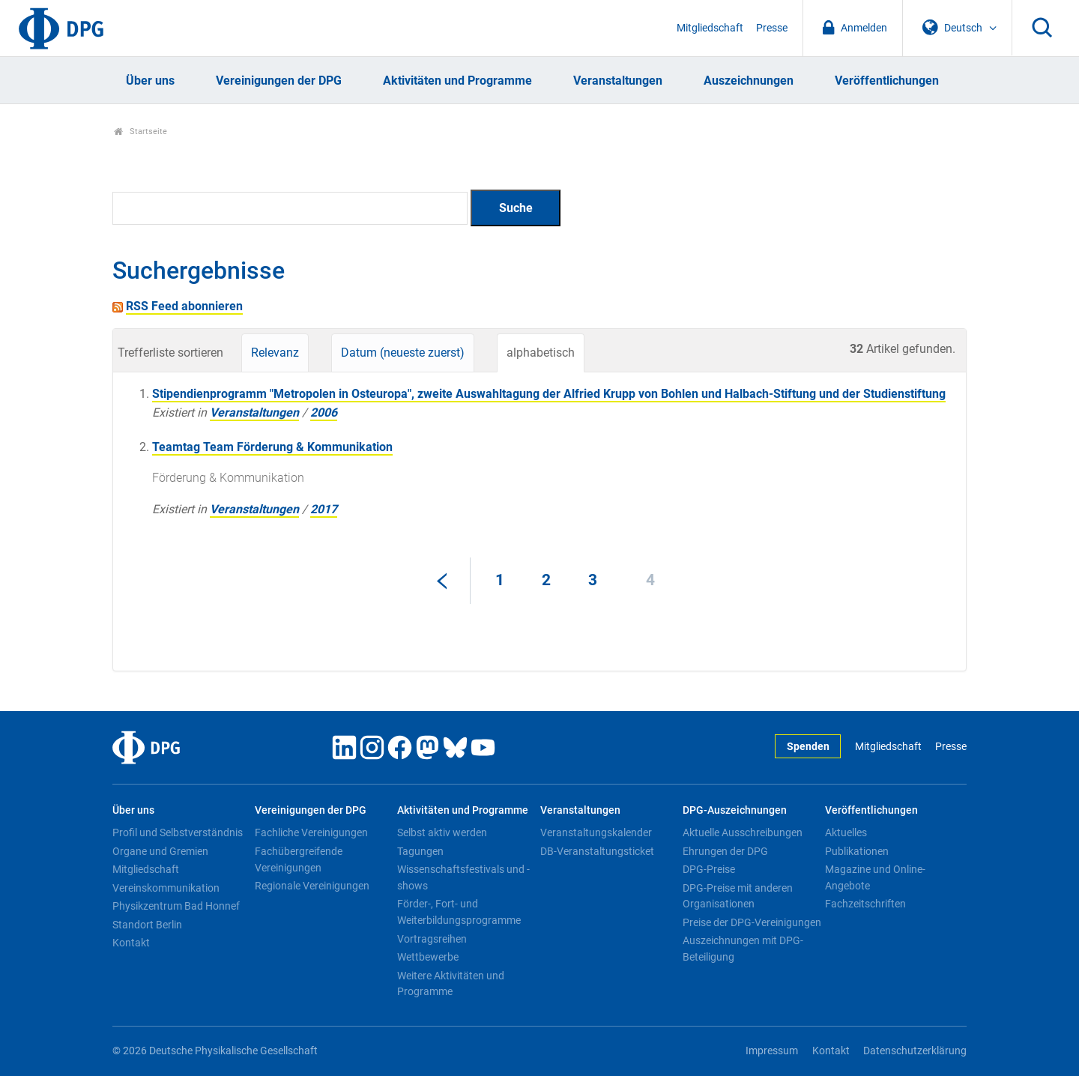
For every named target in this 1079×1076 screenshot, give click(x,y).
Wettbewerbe (428, 957)
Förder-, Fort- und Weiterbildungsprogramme (459, 912)
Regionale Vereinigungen (312, 886)
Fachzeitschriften (865, 904)
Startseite (140, 131)
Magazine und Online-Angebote (875, 877)
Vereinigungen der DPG (279, 80)
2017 (323, 509)
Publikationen (857, 851)
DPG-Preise (709, 869)
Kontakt (131, 943)
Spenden (808, 746)
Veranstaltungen (617, 80)
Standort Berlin (147, 925)
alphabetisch (541, 352)
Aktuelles (846, 832)
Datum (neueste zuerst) (403, 352)
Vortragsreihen (432, 939)
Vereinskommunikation (166, 888)
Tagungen (420, 851)
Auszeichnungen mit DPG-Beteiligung (743, 948)
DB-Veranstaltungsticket (597, 851)
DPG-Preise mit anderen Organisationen (738, 896)
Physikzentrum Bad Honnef (176, 906)
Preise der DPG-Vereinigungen (752, 922)
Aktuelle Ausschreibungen (743, 832)
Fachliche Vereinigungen (311, 832)
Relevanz (275, 352)
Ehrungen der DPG (725, 851)
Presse (772, 28)
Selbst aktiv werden (442, 832)
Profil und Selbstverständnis (177, 832)
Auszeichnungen (749, 80)
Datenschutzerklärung (915, 1051)
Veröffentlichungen (887, 80)
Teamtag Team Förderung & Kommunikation (272, 447)
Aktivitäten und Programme (457, 80)
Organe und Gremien (160, 851)
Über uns (150, 80)
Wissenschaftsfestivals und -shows (463, 877)
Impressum (772, 1051)
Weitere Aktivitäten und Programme (450, 984)
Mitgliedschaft (710, 28)
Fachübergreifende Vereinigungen (298, 859)
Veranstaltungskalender (596, 832)
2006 (323, 412)
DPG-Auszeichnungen (735, 810)
